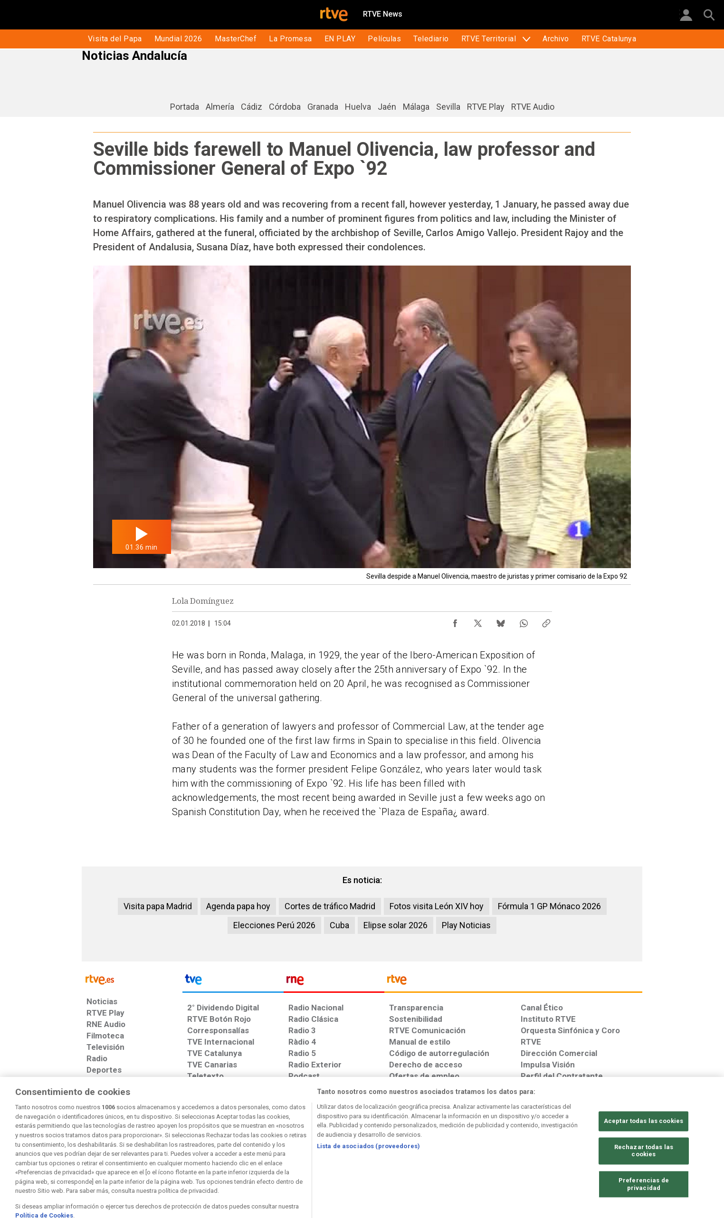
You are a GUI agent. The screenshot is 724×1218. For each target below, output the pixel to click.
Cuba (339, 925)
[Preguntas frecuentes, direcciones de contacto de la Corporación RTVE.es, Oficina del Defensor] (526, 1145)
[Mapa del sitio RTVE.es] (475, 1145)
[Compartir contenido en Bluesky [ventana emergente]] (500, 621)
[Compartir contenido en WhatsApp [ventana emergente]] (523, 621)
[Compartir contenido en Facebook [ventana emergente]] (455, 621)
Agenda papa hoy (238, 906)
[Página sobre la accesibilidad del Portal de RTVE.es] (418, 1145)
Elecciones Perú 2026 (274, 925)
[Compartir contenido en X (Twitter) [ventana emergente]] (478, 621)
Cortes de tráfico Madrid (330, 906)
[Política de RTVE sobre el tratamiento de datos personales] (173, 1145)
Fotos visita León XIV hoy (437, 906)
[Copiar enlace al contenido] (546, 621)
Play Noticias (466, 925)
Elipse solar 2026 (395, 925)
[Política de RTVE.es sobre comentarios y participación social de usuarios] (600, 1145)
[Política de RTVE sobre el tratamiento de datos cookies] (258, 1145)
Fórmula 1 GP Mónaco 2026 (549, 906)
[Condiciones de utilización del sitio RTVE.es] (101, 1145)
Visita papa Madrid (158, 906)
